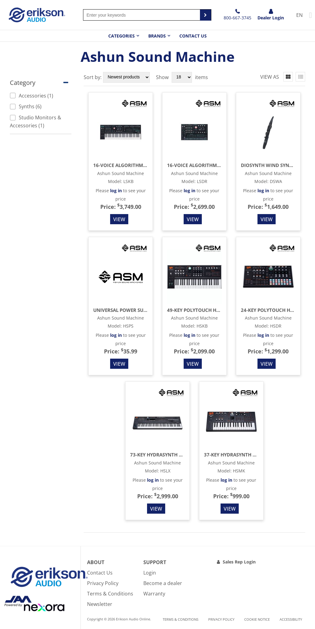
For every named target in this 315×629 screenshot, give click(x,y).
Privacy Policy (102, 583)
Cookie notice (257, 619)
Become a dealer (162, 583)
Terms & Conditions (110, 593)
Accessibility (291, 619)
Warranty (154, 593)
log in (116, 190)
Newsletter (99, 604)
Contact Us (193, 36)
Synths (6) (26, 106)
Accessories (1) (31, 95)
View (119, 219)
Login (149, 572)
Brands (157, 36)
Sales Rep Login (239, 562)
